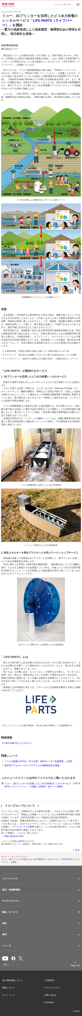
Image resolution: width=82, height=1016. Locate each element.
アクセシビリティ (52, 987)
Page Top (75, 965)
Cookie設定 (49, 1002)
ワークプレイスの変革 (23, 827)
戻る (77, 850)
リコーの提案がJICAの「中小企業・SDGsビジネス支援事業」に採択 (38, 761)
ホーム (4, 856)
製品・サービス (10, 912)
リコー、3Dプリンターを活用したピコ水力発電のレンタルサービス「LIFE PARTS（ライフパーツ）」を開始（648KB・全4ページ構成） (42, 785)
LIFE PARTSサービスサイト (18, 743)
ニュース (6, 946)
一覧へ (5, 964)
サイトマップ (8, 995)
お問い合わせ (50, 995)
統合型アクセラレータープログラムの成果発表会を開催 (32, 765)
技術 (4, 923)
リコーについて (10, 878)
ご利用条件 (49, 980)
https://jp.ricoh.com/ (14, 836)
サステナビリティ (11, 901)
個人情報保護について (12, 980)
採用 (4, 934)
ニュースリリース (17, 856)
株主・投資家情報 (11, 890)
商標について (8, 987)
